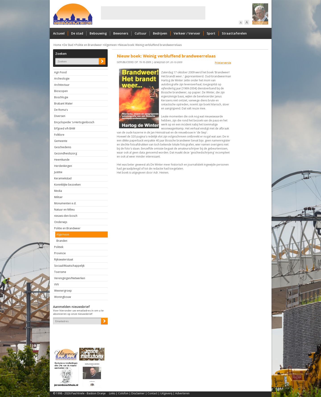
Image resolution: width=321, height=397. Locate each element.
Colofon (123, 393)
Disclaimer (138, 393)
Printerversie (223, 63)
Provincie (60, 253)
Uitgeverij (166, 393)
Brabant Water (63, 103)
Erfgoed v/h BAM (64, 128)
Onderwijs (60, 222)
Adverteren (182, 393)
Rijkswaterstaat (63, 259)
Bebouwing (98, 33)
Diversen (59, 116)
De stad (77, 33)
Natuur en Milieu (64, 209)
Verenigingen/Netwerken (69, 278)
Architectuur (62, 85)
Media (58, 191)
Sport (211, 33)
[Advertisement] (153, 13)
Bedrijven (160, 33)
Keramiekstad (63, 178)
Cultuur (140, 33)
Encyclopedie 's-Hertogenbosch (74, 122)
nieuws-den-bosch (65, 216)
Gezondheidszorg (65, 153)
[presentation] (79, 332)
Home (57, 45)
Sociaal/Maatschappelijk (69, 266)
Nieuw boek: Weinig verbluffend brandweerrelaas (150, 45)
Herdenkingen (63, 166)
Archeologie (62, 78)
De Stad (68, 45)
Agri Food (60, 72)
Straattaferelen (234, 33)
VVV (56, 284)
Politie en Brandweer (89, 45)
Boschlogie (61, 97)
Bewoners (120, 33)
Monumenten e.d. (65, 203)
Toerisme (60, 272)
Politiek (58, 247)
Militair (58, 197)
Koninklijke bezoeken (67, 184)
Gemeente (60, 141)
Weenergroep (63, 291)
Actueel (59, 33)
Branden (61, 241)
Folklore (59, 135)
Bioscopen (61, 91)
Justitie (58, 172)
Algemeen (110, 45)
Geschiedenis (62, 147)
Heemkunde (62, 160)
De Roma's (61, 110)
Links (112, 393)
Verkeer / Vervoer (187, 33)
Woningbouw (62, 297)
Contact (152, 393)
